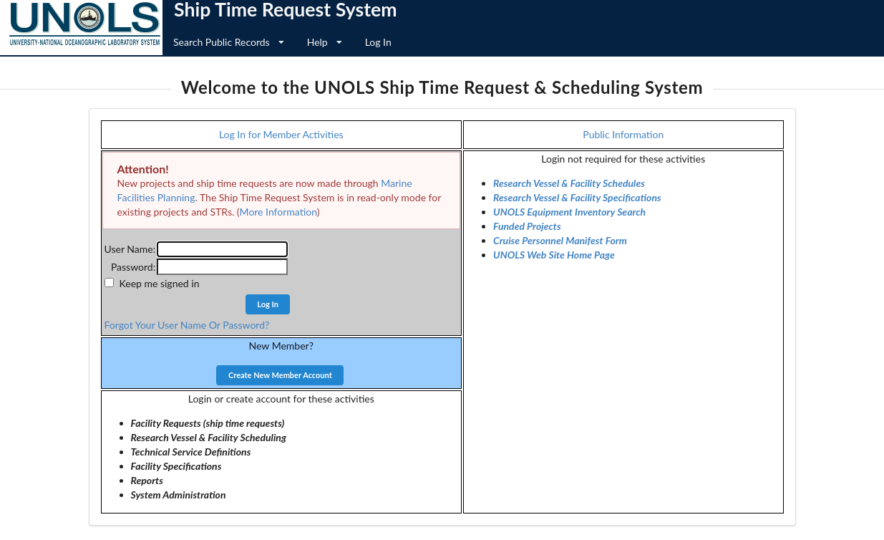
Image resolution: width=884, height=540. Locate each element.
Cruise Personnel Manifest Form (560, 240)
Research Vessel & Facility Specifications (577, 197)
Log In (378, 42)
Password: (133, 267)
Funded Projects (527, 226)
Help (324, 42)
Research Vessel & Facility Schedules (569, 183)
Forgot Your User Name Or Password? (187, 325)
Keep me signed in (160, 283)
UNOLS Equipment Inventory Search (569, 212)
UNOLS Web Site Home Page (554, 255)
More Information (278, 212)
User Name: (130, 249)
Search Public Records (228, 42)
